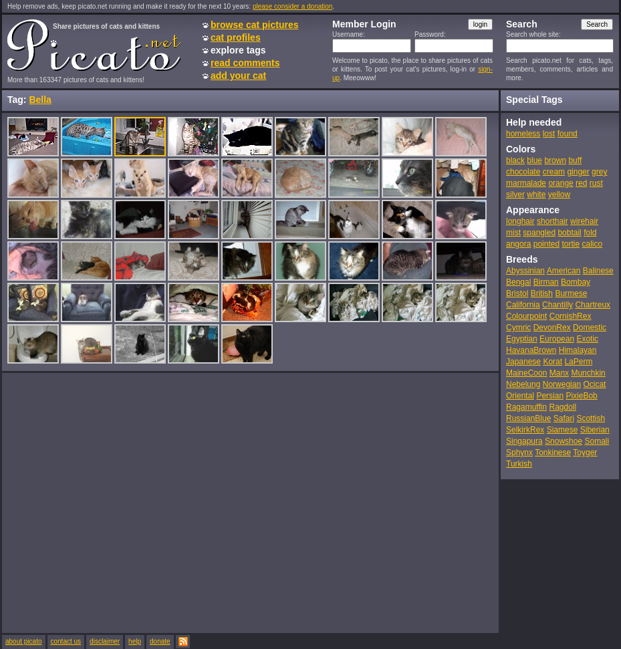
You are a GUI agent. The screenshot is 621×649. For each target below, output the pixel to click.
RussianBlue (528, 418)
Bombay (575, 282)
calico (592, 244)
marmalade (526, 183)
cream (554, 171)
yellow (559, 194)
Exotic (587, 339)
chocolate (523, 171)
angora (518, 244)
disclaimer (105, 641)
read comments (245, 62)
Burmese (571, 293)
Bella (40, 99)
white (536, 194)
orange (560, 183)
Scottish (590, 418)
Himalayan (578, 350)
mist (513, 232)
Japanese (523, 361)
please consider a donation (293, 6)
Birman (546, 282)
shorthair (552, 221)
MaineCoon (526, 373)
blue (534, 160)
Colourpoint (526, 316)
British (542, 293)
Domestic (589, 327)
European (556, 339)
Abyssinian (525, 270)
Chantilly (557, 304)
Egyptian (521, 339)
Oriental (520, 395)
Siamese (562, 429)
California (523, 304)
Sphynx (519, 452)
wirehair (584, 221)
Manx (559, 373)
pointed (546, 244)
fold (590, 232)
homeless (523, 133)
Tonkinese (553, 452)
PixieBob (581, 395)
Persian (550, 395)
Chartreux (592, 304)
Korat (552, 361)
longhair (520, 221)
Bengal (518, 282)
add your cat (238, 75)
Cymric (518, 327)
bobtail (569, 232)
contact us (66, 641)
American (564, 270)
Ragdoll (563, 407)
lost (549, 133)
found (567, 133)
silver (515, 194)
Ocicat (594, 384)
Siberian (595, 429)
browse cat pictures (255, 24)
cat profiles (236, 37)
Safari (563, 418)
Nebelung (523, 384)
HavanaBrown (531, 350)
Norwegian (562, 384)
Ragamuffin (526, 407)
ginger (578, 171)
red (581, 183)
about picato (23, 641)
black (515, 160)
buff (575, 160)
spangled (539, 232)
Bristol (517, 293)
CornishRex (570, 316)
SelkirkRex (525, 429)
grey (599, 171)
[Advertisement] (125, 502)
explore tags (238, 50)
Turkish (519, 464)
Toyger (585, 452)
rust (596, 183)
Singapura (524, 441)
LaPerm (578, 361)
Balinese (598, 270)
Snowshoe (563, 441)
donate (160, 641)
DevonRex (552, 327)
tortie (571, 244)
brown (555, 160)
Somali (596, 441)
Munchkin (588, 373)
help (134, 641)
